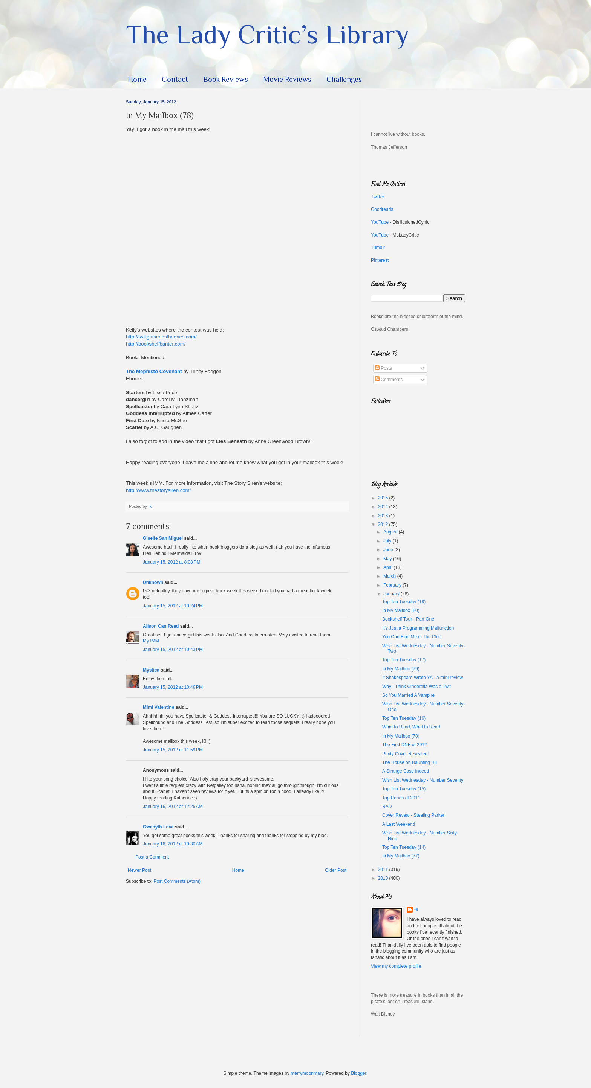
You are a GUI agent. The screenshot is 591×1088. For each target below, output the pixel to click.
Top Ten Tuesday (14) (404, 847)
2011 (383, 869)
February (393, 585)
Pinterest (380, 260)
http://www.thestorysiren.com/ (158, 490)
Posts (383, 368)
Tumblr (378, 247)
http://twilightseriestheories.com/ (161, 337)
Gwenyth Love (158, 827)
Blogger (358, 1073)
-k (416, 909)
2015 (383, 498)
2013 (383, 515)
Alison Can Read (161, 626)
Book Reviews (225, 79)
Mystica (151, 670)
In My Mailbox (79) (401, 669)
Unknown (153, 582)
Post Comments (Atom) (177, 881)
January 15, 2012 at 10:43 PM (173, 649)
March (390, 576)
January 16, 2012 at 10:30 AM (172, 844)
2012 (383, 524)
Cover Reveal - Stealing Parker (413, 815)
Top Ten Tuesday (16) (404, 718)
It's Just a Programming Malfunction (418, 628)
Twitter (377, 197)
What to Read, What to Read (411, 727)
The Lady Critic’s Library (267, 34)
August (391, 532)
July (388, 541)
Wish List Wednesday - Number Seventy (422, 780)
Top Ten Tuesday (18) (404, 601)
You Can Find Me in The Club (411, 636)
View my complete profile (396, 966)
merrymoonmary (307, 1073)
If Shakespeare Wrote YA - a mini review (422, 677)
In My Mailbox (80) (401, 610)
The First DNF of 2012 (404, 744)
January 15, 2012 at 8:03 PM (171, 562)
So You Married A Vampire (408, 695)
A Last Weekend (398, 824)
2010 (383, 878)
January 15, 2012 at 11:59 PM (173, 750)
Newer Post (139, 870)
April (388, 567)
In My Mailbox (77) (401, 856)
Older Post (335, 870)
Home (137, 79)
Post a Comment (152, 857)
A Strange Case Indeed (405, 771)
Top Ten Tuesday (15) (404, 788)
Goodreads (382, 209)
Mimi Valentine (158, 707)
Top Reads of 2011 (401, 798)
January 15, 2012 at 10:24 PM (173, 606)
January (392, 593)
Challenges (344, 79)
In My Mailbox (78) (401, 736)
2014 (383, 506)
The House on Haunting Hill (410, 762)
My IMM (151, 641)
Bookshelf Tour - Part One (408, 619)
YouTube (380, 222)
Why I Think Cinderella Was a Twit (416, 686)
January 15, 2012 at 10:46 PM (173, 687)
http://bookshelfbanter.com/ (155, 344)
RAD (387, 806)
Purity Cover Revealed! (405, 753)
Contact (175, 79)
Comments (389, 379)
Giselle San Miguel (163, 538)
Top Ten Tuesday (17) (404, 659)
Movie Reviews (287, 79)
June (388, 549)
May (388, 558)
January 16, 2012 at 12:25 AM (172, 806)
